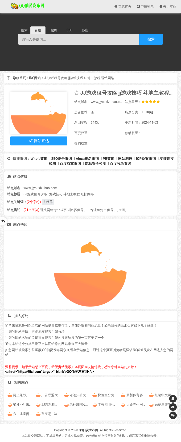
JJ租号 (48, 202)
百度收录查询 (120, 164)
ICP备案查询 (146, 159)
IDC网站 (35, 78)
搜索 (151, 39)
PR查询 (108, 159)
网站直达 (38, 141)
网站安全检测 (95, 164)
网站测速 (125, 159)
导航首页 (19, 78)
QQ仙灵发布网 (88, 430)
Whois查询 (38, 159)
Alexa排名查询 (87, 159)
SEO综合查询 (61, 159)
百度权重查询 (70, 164)
